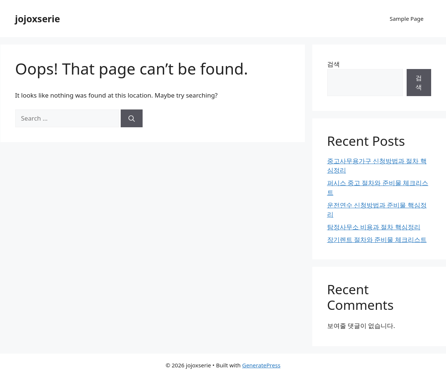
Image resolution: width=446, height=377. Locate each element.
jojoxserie (37, 18)
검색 (333, 64)
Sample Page (406, 18)
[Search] (132, 118)
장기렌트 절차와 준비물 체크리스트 (377, 239)
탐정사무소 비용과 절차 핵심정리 (373, 227)
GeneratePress (261, 365)
